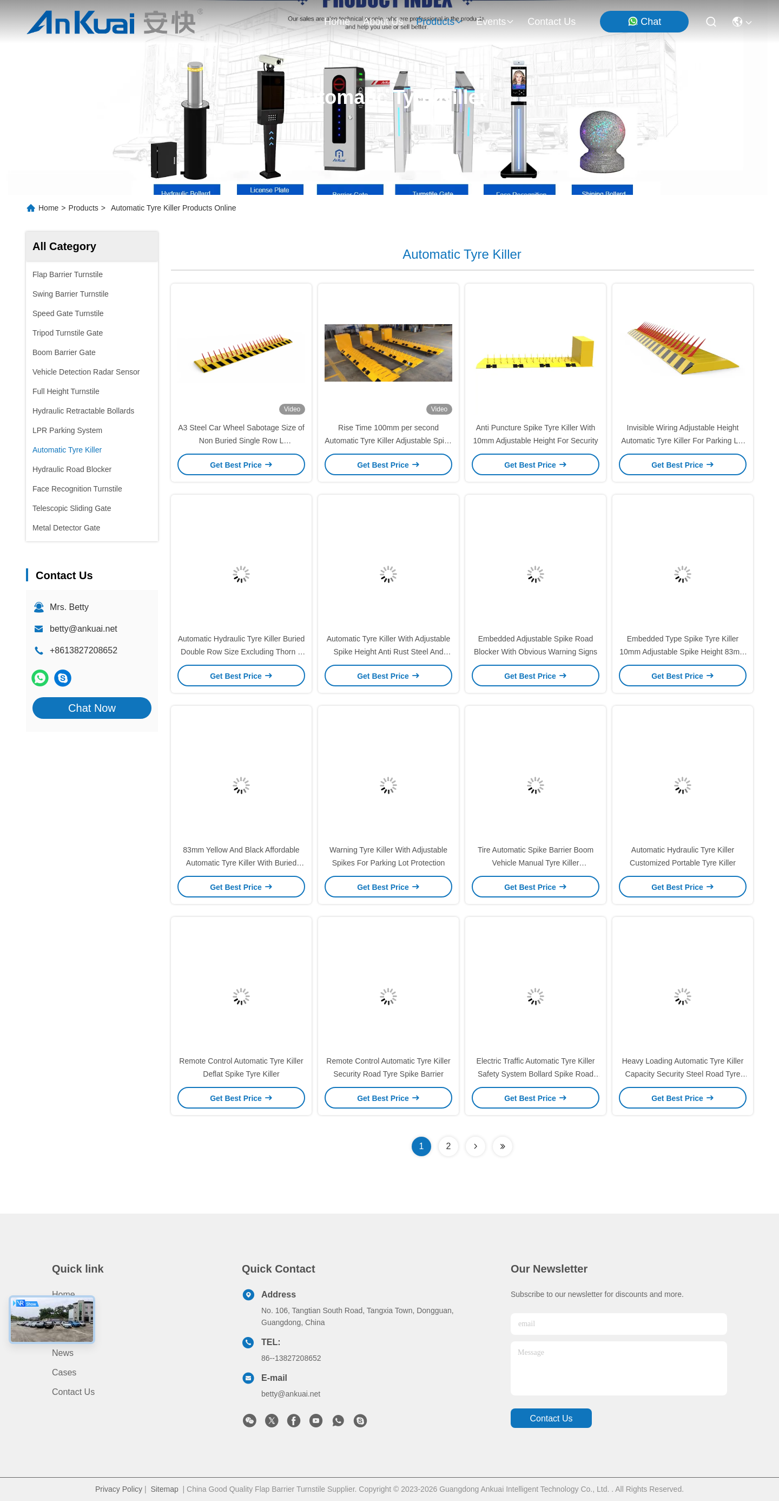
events (495, 21)
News (63, 1353)
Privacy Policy (118, 1489)
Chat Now (92, 708)
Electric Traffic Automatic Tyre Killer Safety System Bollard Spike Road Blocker (536, 1074)
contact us (551, 21)
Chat (644, 21)
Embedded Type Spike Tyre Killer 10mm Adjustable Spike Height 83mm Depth (682, 651)
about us (383, 21)
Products (83, 208)
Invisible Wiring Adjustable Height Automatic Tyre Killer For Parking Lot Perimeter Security (682, 440)
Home (337, 21)
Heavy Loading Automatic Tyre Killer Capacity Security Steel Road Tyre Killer (683, 1074)
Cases (64, 1372)
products (439, 21)
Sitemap (164, 1489)
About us (70, 1333)
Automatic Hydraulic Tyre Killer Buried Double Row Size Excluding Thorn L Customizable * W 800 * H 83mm (241, 651)
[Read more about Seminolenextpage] (475, 1146)
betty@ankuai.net (83, 628)
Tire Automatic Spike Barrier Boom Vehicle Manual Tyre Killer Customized (535, 862)
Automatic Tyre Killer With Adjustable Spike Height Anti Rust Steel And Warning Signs (389, 651)
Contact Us (73, 1392)
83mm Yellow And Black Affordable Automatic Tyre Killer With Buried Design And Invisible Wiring (241, 862)
